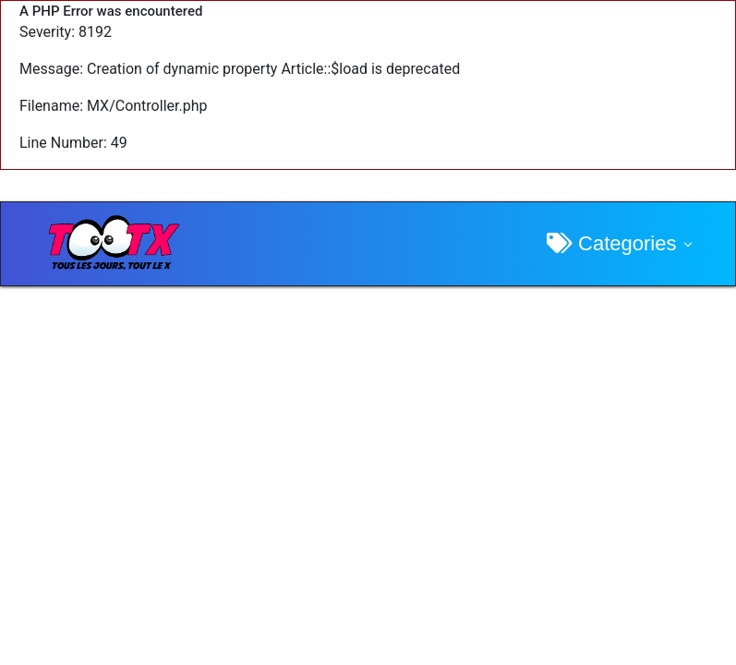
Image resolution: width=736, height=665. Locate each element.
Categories (612, 243)
